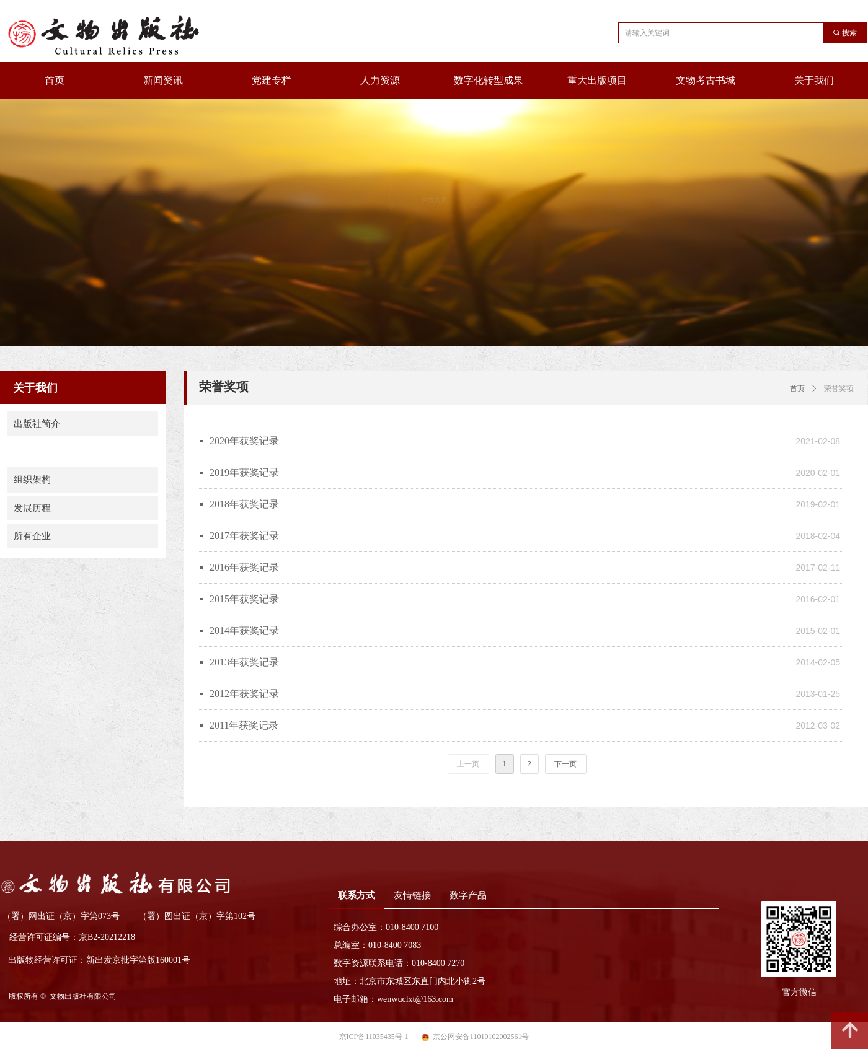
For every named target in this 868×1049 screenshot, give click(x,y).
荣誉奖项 (839, 388)
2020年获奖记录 (244, 441)
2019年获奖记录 (244, 472)
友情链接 (412, 895)
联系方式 (356, 895)
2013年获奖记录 (244, 662)
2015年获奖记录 (244, 599)
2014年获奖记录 (244, 630)
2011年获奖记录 (244, 725)
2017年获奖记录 (244, 535)
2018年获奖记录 (244, 504)
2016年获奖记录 (244, 567)
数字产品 (468, 895)
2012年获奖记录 (244, 693)
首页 (797, 388)
